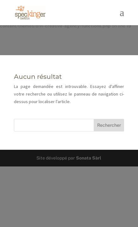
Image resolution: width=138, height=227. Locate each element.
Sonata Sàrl (88, 157)
